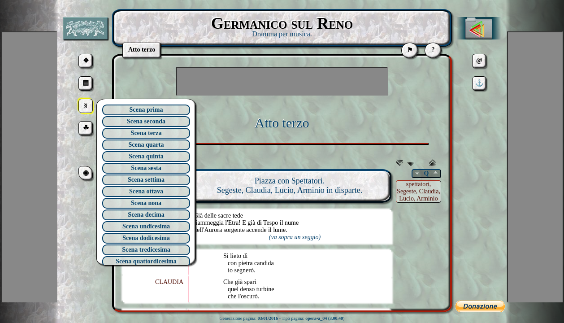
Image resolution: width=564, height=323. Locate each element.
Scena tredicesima (146, 249)
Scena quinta (146, 156)
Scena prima (146, 109)
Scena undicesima (146, 226)
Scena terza (146, 133)
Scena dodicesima (145, 238)
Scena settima (146, 179)
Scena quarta (146, 144)
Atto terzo (282, 122)
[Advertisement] (282, 81)
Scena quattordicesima (146, 261)
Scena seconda (146, 121)
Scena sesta (146, 168)
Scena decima (146, 214)
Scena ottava (146, 191)
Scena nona (146, 203)
